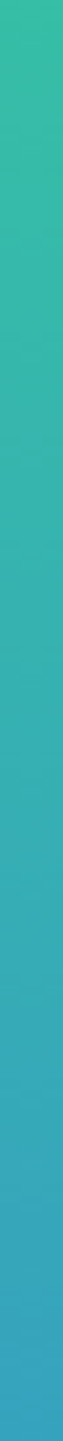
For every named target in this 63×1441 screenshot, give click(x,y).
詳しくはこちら (31, 271)
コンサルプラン (31, 122)
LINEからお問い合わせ (31, 1310)
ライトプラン (32, 93)
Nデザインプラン (31, 112)
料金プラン (18, 28)
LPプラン (31, 84)
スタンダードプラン (31, 103)
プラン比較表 (31, 282)
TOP (4, 28)
